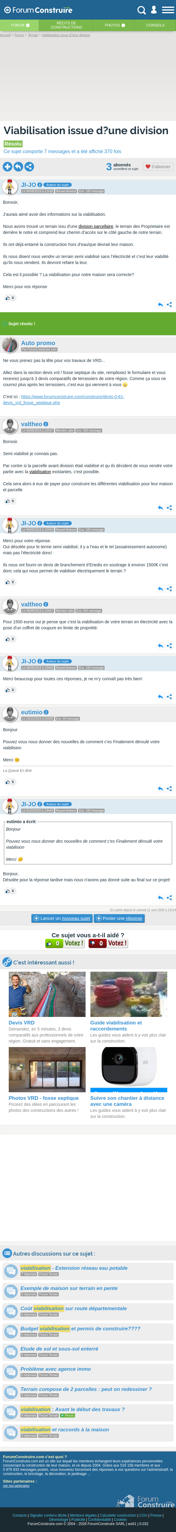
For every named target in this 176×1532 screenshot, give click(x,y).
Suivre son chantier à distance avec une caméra (127, 1101)
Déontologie (58, 1520)
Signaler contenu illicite (48, 1515)
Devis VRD (22, 1023)
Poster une (119, 918)
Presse (156, 1515)
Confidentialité (99, 1520)
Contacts (19, 1515)
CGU (143, 1515)
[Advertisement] (88, 1188)
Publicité (78, 1520)
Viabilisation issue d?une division (86, 130)
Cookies (120, 1520)
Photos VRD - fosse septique (44, 1098)
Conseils (155, 25)
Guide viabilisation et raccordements (116, 1026)
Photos (112, 25)
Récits (66, 25)
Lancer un (62, 918)
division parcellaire (96, 226)
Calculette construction (118, 1515)
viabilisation (40, 471)
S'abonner (158, 166)
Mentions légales (83, 1515)
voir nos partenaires (16, 1485)
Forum (17, 25)
